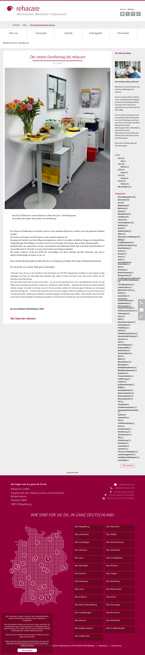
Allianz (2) (121, 234)
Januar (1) (124, 172)
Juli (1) (123, 161)
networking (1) (123, 446)
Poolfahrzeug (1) (124, 379)
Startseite (16, 25)
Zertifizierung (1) (124, 440)
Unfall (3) (121, 228)
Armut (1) (121, 257)
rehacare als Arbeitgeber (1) (128, 452)
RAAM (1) (121, 387)
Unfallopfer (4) (123, 217)
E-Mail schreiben (127, 466)
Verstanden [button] (27, 650)
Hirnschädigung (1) (125, 345)
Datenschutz (116, 646)
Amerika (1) (122, 254)
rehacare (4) (122, 220)
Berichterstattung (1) (125, 272)
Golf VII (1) (121, 330)
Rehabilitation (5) (124, 214)
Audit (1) (121, 259)
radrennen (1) (123, 449)
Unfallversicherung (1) (126, 423)
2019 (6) (121, 175)
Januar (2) (124, 178)
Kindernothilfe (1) (124, 348)
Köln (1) (121, 356)
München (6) (122, 208)
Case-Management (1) (126, 284)
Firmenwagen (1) (124, 325)
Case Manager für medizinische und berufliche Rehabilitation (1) (129, 280)
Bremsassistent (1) (124, 275)
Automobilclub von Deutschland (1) (124, 263)
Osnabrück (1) (123, 373)
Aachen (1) (122, 251)
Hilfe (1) (121, 342)
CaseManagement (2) (126, 242)
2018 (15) (121, 181)
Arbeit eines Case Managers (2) (129, 237)
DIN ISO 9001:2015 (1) (126, 290)
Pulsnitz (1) (122, 382)
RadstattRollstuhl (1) (125, 390)
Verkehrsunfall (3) (124, 231)
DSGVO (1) (122, 293)
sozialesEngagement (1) (127, 454)
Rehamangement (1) (125, 399)
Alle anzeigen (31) (124, 187)
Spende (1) (122, 415)
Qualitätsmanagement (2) (127, 245)
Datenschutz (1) (124, 296)
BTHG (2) (121, 240)
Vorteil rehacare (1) (125, 435)
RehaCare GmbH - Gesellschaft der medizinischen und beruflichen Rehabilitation (62, 646)
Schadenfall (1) (123, 404)
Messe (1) (121, 359)
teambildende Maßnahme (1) (128, 457)
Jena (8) (121, 203)
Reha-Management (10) (127, 197)
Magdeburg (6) (123, 205)
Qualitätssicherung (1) (126, 385)
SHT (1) (120, 402)
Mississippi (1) (123, 365)
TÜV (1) (120, 420)
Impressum (103, 646)
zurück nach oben (72, 472)
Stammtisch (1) (123, 417)
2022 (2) (121, 158)
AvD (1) (120, 267)
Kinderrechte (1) (124, 350)
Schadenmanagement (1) (127, 407)
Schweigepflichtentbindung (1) (128, 411)
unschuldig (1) (123, 460)
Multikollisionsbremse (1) (127, 367)
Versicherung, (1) (124, 432)
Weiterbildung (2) (124, 248)
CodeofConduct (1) (125, 287)
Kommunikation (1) (125, 353)
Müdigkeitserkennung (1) (127, 370)
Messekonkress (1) (124, 362)
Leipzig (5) (122, 211)
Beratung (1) (122, 270)
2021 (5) (121, 164)
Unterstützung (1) (124, 429)
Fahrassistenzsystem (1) (126, 322)
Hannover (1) (123, 339)
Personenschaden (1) (125, 376)
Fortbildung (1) (123, 328)
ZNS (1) (120, 437)
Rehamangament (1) (125, 396)
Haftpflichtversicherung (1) (128, 333)
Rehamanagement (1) (126, 393)
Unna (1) (121, 426)
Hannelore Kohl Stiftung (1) (128, 336)
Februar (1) (125, 167)
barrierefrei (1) (123, 443)
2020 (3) (121, 170)
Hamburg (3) (122, 225)
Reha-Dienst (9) (123, 200)
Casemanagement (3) (126, 222)
